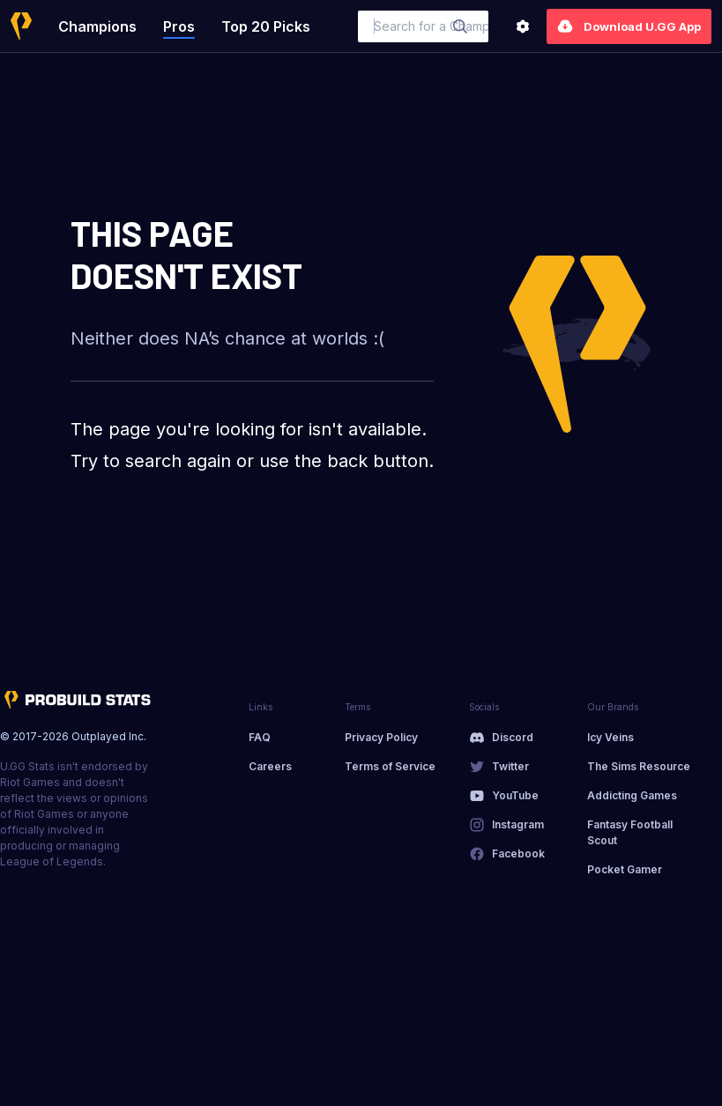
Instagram (518, 824)
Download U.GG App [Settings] (629, 26)
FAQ (260, 737)
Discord (512, 737)
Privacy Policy (381, 737)
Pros (179, 26)
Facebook (518, 853)
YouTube (515, 795)
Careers (270, 766)
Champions (97, 26)
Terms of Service (390, 766)
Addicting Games (632, 795)
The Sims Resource (638, 766)
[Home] (21, 26)
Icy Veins (610, 737)
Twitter (510, 766)
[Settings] (523, 26)
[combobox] (423, 26)
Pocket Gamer (624, 869)
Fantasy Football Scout (630, 832)
